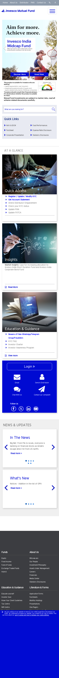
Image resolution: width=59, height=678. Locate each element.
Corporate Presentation (15, 135)
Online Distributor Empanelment (22, 203)
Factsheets (33, 597)
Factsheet (10, 130)
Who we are (34, 558)
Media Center (34, 578)
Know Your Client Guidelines (11, 600)
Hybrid (3, 572)
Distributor (24, 2)
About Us (13, 2)
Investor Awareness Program (21, 347)
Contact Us (41, 2)
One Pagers (34, 607)
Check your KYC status (18, 206)
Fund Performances (40, 125)
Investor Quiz (6, 597)
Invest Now (39, 74)
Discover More (20, 74)
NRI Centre (5, 607)
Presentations (35, 604)
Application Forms (36, 594)
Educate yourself (7, 594)
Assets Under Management (39, 568)
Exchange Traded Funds (10, 568)
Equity (3, 558)
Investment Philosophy (38, 565)
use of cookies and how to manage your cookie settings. (32, 615)
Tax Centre (5, 604)
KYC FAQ (12, 341)
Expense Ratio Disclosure (42, 130)
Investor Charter (15, 344)
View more (11, 355)
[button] (5, 47)
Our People (34, 562)
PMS (33, 2)
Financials (33, 575)
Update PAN (13, 209)
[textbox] (29, 109)
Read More (11, 287)
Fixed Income (6, 562)
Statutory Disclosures (41, 135)
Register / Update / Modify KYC (22, 196)
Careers (32, 572)
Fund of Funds (6, 565)
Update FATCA (14, 212)
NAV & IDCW (11, 125)
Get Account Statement (19, 199)
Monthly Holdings (36, 600)
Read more (16, 453)
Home (5, 2)
